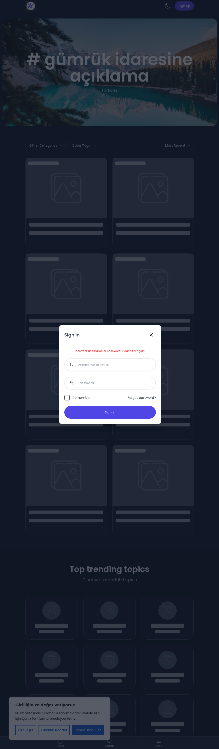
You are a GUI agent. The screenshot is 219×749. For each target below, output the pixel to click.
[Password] (110, 383)
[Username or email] (110, 364)
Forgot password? (142, 397)
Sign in (110, 412)
